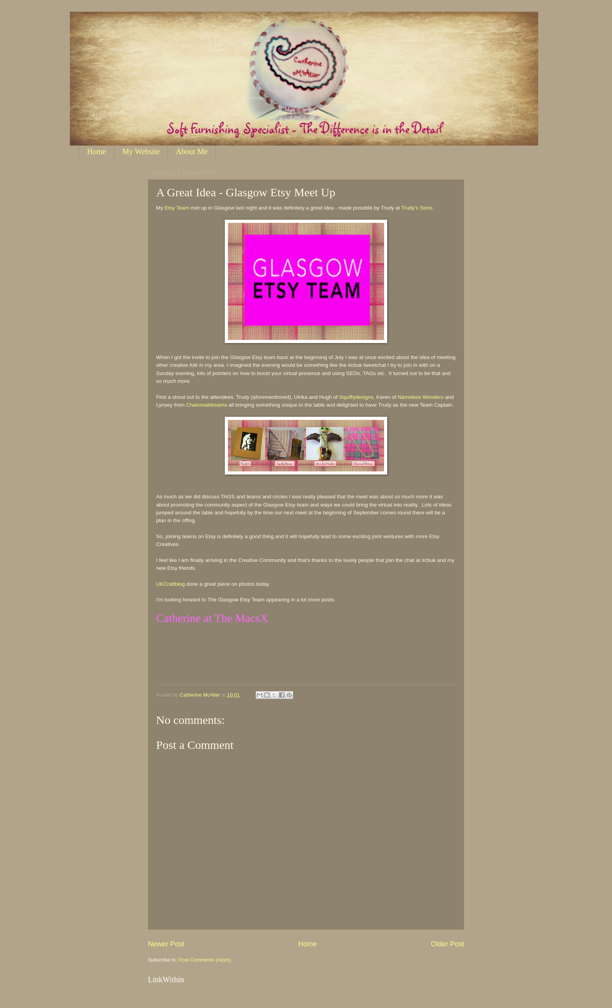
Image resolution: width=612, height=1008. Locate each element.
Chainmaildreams (206, 405)
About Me (192, 151)
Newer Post (166, 944)
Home (96, 151)
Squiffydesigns (356, 397)
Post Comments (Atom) (205, 960)
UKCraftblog (170, 584)
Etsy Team (177, 208)
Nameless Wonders (421, 397)
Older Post (447, 944)
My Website (141, 151)
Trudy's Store (416, 208)
